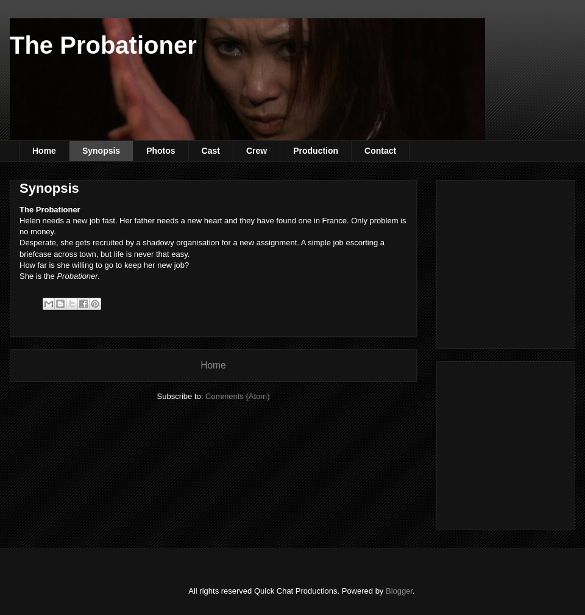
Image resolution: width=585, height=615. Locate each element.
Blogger (399, 590)
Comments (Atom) (237, 396)
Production (315, 151)
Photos (160, 151)
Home (44, 151)
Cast (211, 151)
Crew (256, 151)
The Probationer (103, 45)
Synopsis (101, 151)
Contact (380, 151)
